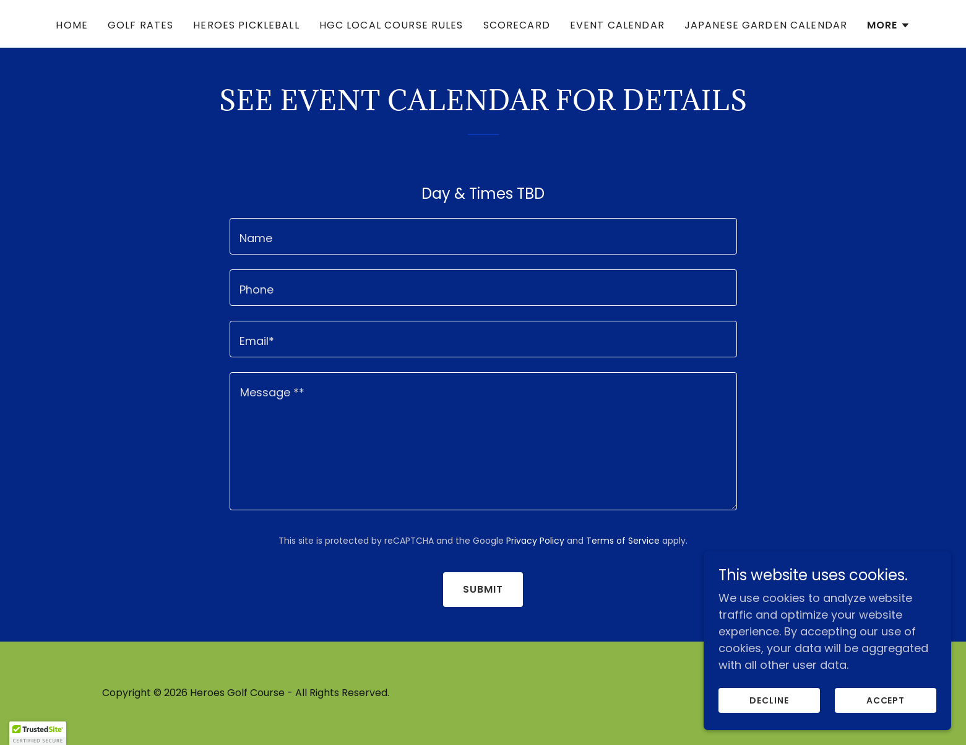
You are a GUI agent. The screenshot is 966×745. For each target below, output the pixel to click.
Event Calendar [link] (617, 25)
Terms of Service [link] (623, 540)
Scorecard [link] (516, 25)
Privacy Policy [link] (535, 540)
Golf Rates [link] (140, 25)
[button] (888, 25)
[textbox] (483, 236)
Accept (885, 700)
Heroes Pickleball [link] (246, 25)
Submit (483, 589)
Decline (769, 700)
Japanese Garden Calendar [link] (765, 25)
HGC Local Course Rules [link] (391, 25)
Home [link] (72, 25)
